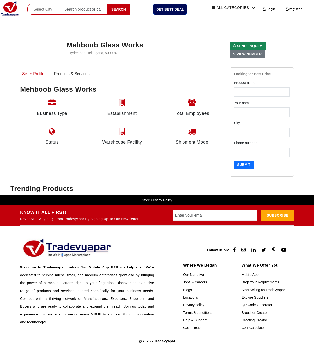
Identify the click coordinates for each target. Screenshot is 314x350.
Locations (190, 297)
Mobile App (250, 275)
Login (269, 9)
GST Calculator (253, 328)
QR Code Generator (257, 305)
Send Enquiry (248, 46)
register (294, 9)
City (237, 123)
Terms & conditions (197, 313)
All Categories (234, 8)
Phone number (245, 143)
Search (118, 9)
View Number (247, 54)
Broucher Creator (255, 313)
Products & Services (72, 74)
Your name (242, 103)
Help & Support (195, 320)
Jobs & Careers (195, 282)
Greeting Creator (254, 320)
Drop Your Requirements (260, 282)
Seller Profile (33, 74)
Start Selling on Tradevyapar (263, 290)
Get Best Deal (170, 9)
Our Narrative (193, 275)
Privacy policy (193, 305)
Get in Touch (192, 328)
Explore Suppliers (255, 297)
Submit (243, 165)
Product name (244, 83)
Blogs (187, 290)
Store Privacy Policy (157, 200)
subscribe (277, 215)
